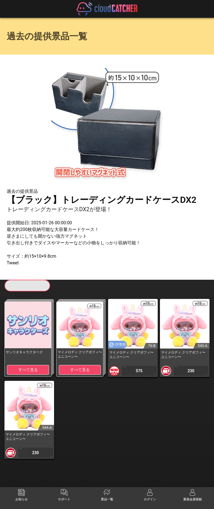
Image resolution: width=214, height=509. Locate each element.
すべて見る (28, 369)
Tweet (13, 263)
